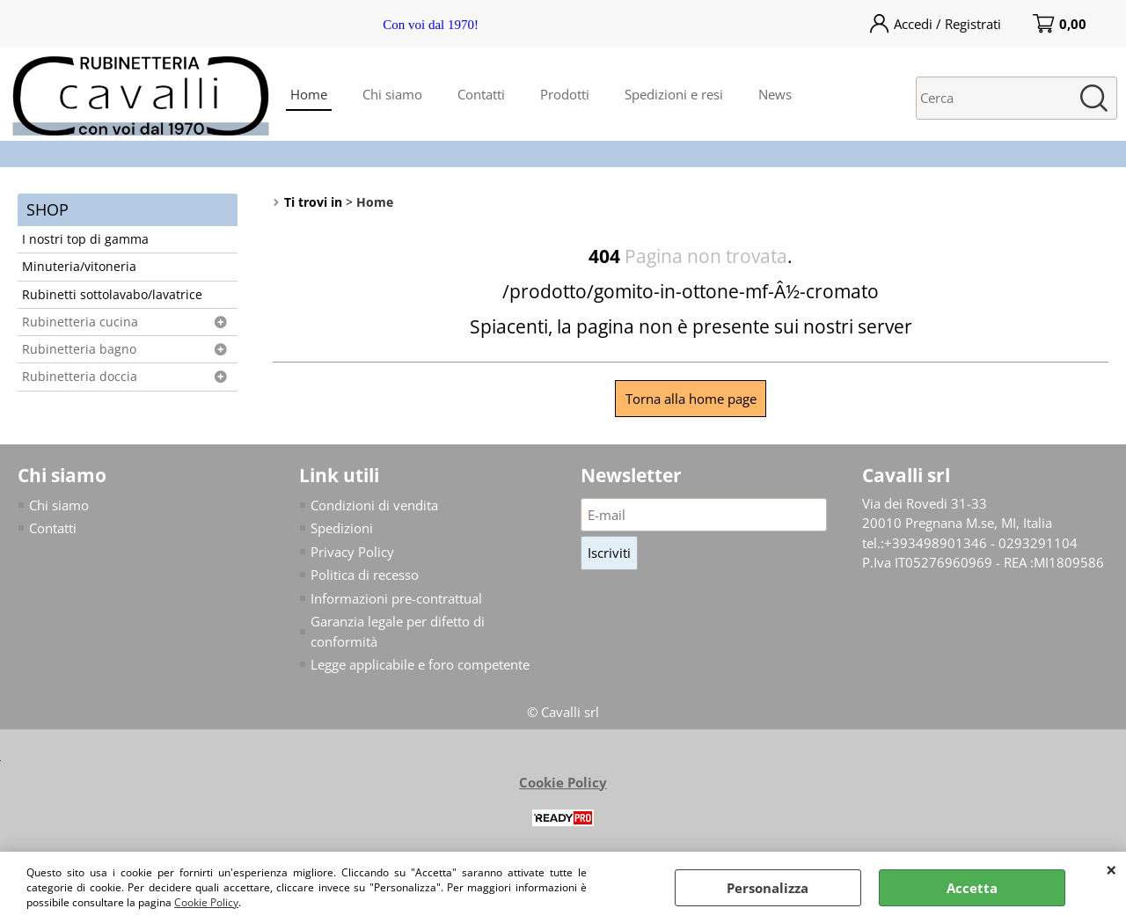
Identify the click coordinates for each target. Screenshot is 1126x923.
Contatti (481, 94)
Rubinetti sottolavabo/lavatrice (112, 295)
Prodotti (564, 94)
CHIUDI (1111, 869)
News (775, 94)
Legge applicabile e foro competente (420, 664)
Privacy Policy (352, 551)
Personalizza (767, 888)
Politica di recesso (365, 574)
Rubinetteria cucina (80, 322)
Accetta (972, 888)
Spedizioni (342, 528)
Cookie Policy (206, 902)
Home (308, 94)
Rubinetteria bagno (79, 349)
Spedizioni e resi (674, 94)
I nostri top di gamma (85, 239)
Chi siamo (392, 94)
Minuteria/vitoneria (79, 267)
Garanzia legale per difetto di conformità (398, 631)
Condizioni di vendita (374, 505)
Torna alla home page (691, 398)
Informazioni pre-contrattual (396, 598)
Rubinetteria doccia (79, 377)
